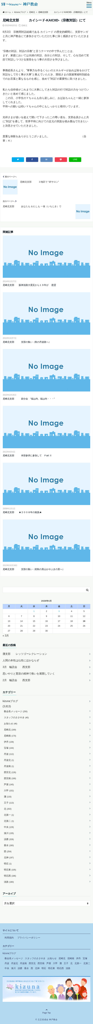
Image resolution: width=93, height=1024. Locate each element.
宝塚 (9, 748)
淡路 (9, 882)
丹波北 (9, 760)
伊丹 (9, 741)
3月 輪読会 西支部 (16, 667)
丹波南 (9, 766)
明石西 (10, 875)
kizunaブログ (10, 701)
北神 (9, 857)
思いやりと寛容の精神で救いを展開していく (29, 673)
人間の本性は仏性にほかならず (21, 660)
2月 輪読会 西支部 (16, 680)
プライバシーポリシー (28, 937)
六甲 (9, 790)
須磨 (9, 839)
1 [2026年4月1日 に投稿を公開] (33, 611)
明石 (8, 863)
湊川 (9, 833)
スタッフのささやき (16, 717)
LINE (75, 159)
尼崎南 (10, 735)
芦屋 (9, 784)
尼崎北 (24, 25)
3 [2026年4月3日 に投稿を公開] (58, 611)
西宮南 (10, 778)
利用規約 (9, 937)
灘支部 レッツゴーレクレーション (25, 653)
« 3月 (6, 635)
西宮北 (10, 772)
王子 (9, 802)
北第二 (9, 821)
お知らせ (10, 723)
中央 (9, 827)
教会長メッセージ (15, 711)
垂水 (9, 845)
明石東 (10, 869)
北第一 (9, 815)
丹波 (9, 754)
